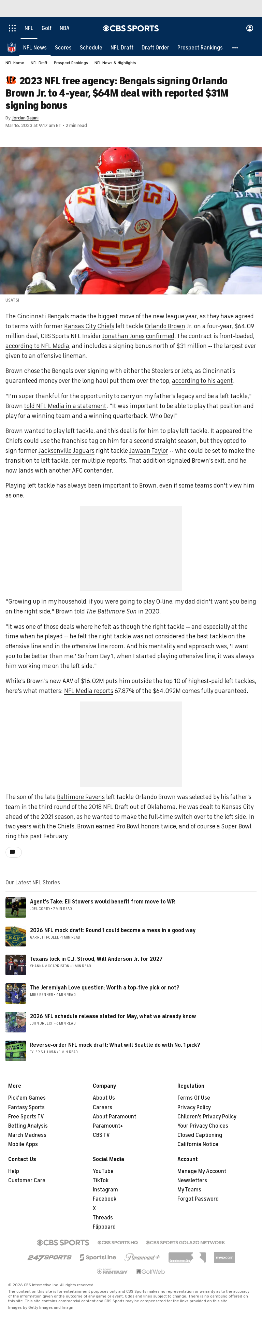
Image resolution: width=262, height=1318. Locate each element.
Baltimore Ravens (81, 797)
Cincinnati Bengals (43, 316)
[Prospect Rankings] (200, 47)
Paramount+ (108, 1126)
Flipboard (104, 1226)
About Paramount (114, 1116)
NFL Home (14, 62)
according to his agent (202, 381)
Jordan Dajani (25, 118)
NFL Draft (39, 62)
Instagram (105, 1189)
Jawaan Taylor (148, 450)
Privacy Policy (194, 1107)
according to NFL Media (37, 346)
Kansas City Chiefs (89, 326)
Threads (103, 1217)
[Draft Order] (155, 47)
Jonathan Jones (123, 336)
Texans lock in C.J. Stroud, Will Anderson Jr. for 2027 (96, 959)
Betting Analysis (28, 1126)
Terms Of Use (193, 1098)
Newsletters (192, 1180)
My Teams (189, 1189)
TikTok (100, 1180)
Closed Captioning (199, 1135)
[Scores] (63, 47)
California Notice (197, 1144)
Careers (102, 1107)
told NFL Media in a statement (65, 406)
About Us (104, 1098)
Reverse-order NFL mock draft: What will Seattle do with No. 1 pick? (115, 1045)
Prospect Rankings (71, 62)
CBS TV (101, 1135)
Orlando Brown (165, 326)
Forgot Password (198, 1199)
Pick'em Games (27, 1098)
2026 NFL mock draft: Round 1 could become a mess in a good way (113, 930)
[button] (235, 47)
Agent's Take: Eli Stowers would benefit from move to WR (102, 901)
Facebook (104, 1199)
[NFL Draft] (121, 47)
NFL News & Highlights (115, 62)
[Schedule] (91, 47)
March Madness (27, 1135)
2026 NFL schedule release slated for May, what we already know (113, 1016)
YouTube (103, 1171)
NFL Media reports (88, 691)
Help (13, 1171)
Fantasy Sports (26, 1107)
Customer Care (26, 1180)
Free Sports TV (26, 1116)
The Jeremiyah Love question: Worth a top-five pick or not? (104, 987)
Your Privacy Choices (202, 1126)
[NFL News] (35, 47)
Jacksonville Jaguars (66, 450)
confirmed (160, 336)
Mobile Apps (23, 1144)
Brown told (96, 611)
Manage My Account (201, 1171)
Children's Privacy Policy (206, 1116)
